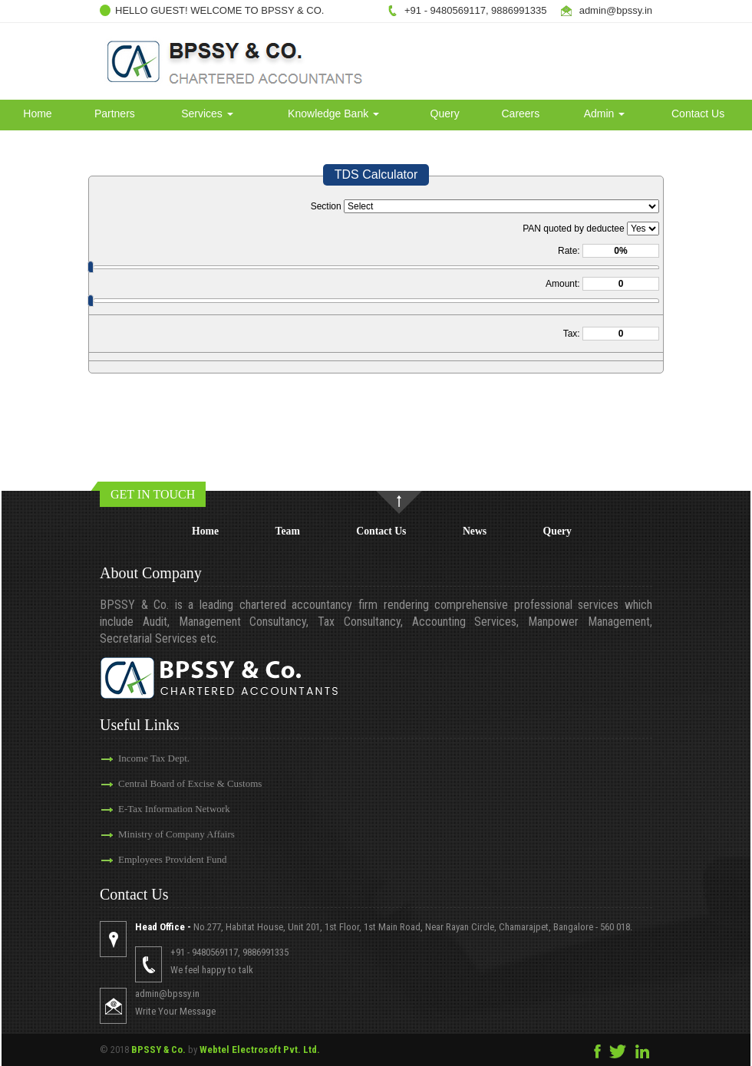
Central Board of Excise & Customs (190, 783)
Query (445, 113)
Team (287, 531)
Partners (114, 113)
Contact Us (697, 113)
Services (207, 113)
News (474, 531)
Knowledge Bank (333, 113)
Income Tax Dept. (154, 758)
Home (37, 113)
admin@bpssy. (612, 10)
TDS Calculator (376, 174)
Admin (604, 113)
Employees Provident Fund (172, 859)
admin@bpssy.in (167, 993)
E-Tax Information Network (174, 808)
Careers (520, 113)
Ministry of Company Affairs (176, 834)
